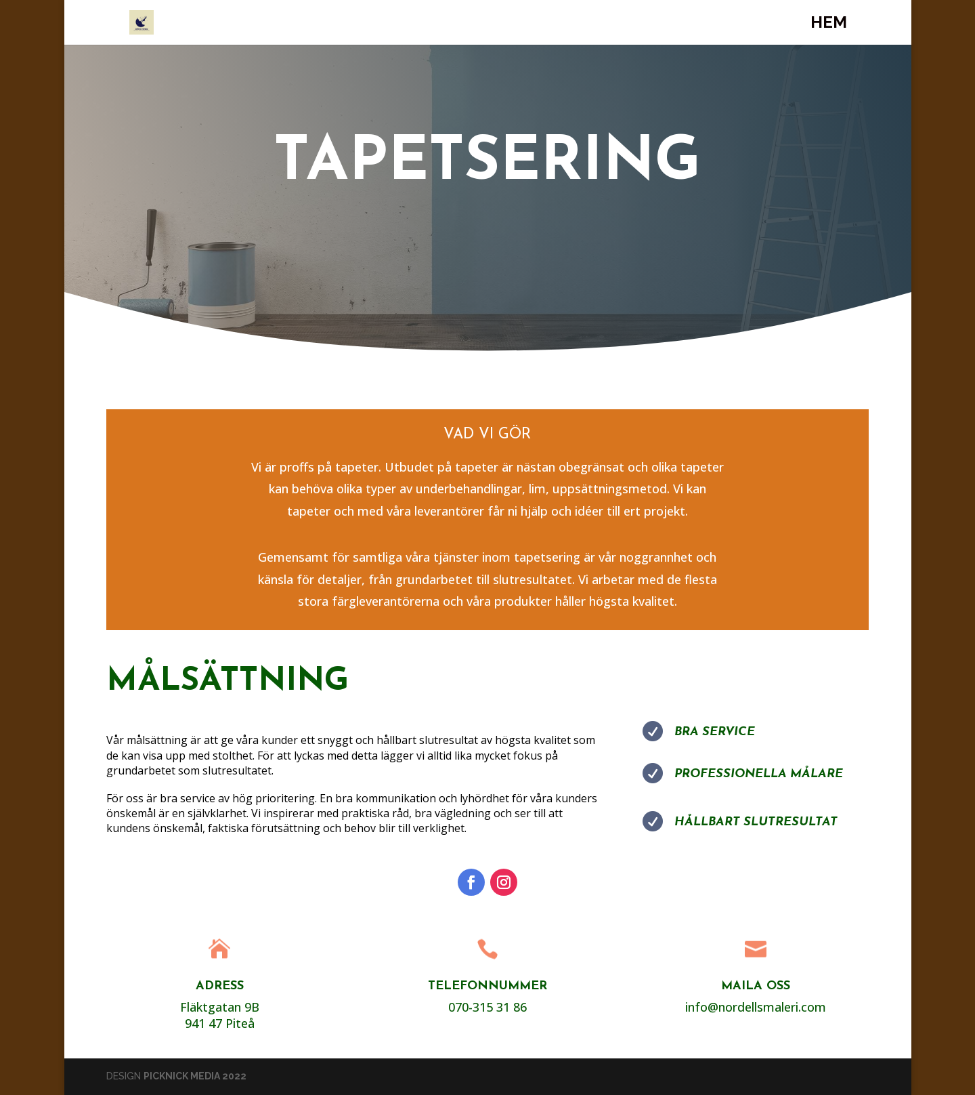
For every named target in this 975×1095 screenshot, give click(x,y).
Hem (828, 25)
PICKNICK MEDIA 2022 (195, 1076)
